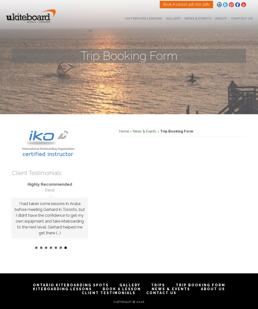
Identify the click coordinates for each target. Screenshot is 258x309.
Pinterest (231, 4)
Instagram (219, 4)
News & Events (144, 131)
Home (124, 131)
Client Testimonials (109, 293)
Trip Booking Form (200, 285)
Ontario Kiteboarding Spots (71, 285)
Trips (158, 285)
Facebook (237, 4)
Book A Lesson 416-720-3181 (186, 4)
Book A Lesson (122, 289)
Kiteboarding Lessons (62, 289)
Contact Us (161, 293)
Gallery (129, 285)
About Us (213, 289)
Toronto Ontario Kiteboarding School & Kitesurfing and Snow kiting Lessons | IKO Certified (31, 16)
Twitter (225, 4)
